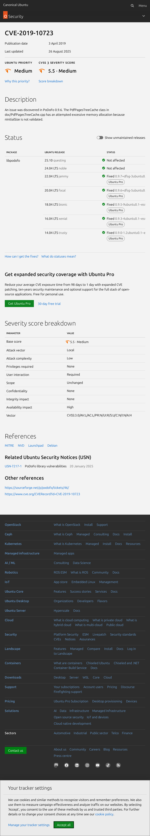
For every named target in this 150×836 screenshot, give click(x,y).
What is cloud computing (71, 620)
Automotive (62, 733)
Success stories (80, 591)
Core (96, 677)
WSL (86, 677)
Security (11, 634)
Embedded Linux (83, 582)
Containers (13, 663)
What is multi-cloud (88, 625)
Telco (115, 733)
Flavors (102, 601)
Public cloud (114, 625)
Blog (106, 749)
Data (63, 711)
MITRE (9, 445)
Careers (94, 749)
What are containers (68, 663)
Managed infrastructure (22, 553)
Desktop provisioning (107, 701)
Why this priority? (17, 81)
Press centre (63, 755)
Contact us (15, 750)
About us (60, 749)
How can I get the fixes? (21, 256)
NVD (21, 445)
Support (102, 524)
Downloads (13, 677)
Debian (52, 445)
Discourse (128, 687)
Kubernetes (13, 543)
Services (101, 591)
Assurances (87, 639)
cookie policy (104, 814)
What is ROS (79, 572)
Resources (133, 543)
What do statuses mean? (58, 256)
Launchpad (35, 445)
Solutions (12, 711)
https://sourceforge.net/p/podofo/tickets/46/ (37, 487)
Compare (93, 648)
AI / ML (10, 563)
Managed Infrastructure (109, 711)
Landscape (12, 648)
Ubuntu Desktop (17, 601)
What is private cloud (107, 620)
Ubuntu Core (14, 591)
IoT (7, 582)
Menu (143, 5)
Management (108, 582)
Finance (127, 733)
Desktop (60, 677)
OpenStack (13, 524)
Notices (70, 639)
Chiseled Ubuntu (98, 663)
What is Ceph (63, 534)
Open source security (69, 717)
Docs (116, 534)
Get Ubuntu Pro (19, 303)
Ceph (8, 534)
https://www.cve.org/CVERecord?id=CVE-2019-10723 (42, 494)
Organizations (63, 601)
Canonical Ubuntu (15, 5)
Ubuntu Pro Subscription (71, 701)
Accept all (64, 825)
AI (55, 711)
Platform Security (66, 634)
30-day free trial (49, 303)
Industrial (80, 733)
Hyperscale (61, 610)
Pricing (112, 687)
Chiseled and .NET (126, 663)
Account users (93, 687)
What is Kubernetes (68, 543)
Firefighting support (68, 691)
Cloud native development (72, 723)
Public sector (99, 733)
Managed (83, 534)
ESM (85, 634)
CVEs (57, 639)
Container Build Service (70, 668)
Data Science (82, 563)
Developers (85, 601)
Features (60, 591)
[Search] (132, 5)
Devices (131, 701)
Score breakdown (51, 81)
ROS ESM (60, 572)
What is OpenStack (67, 524)
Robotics (11, 572)
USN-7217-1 (13, 466)
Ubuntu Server (15, 610)
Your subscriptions (66, 687)
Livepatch (99, 634)
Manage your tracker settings (29, 825)
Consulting (101, 534)
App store (61, 582)
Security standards (123, 634)
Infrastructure (79, 711)
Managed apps (64, 553)
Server (74, 677)
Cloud (9, 620)
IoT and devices (98, 717)
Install (88, 524)
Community (100, 572)
